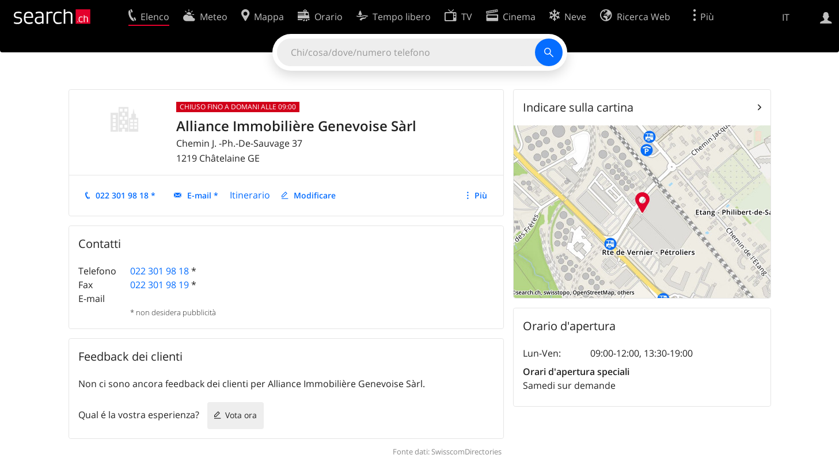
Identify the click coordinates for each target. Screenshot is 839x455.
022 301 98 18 (159, 271)
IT (785, 17)
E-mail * (202, 195)
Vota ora (241, 415)
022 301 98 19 (159, 284)
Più (480, 195)
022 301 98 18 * (125, 195)
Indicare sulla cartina (578, 107)
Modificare (315, 195)
